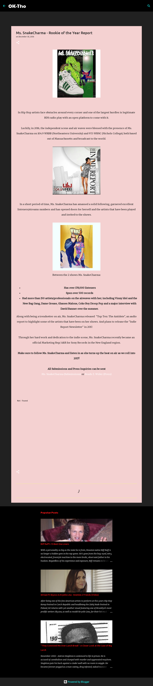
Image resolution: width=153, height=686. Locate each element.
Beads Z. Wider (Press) (98, 374)
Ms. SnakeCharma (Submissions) (61, 374)
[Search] (30, 5)
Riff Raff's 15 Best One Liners (55, 544)
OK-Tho (17, 5)
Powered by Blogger (76, 681)
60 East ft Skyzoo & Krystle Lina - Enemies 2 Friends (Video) (70, 595)
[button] (18, 43)
